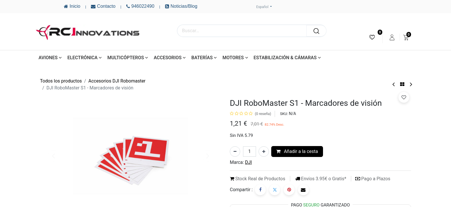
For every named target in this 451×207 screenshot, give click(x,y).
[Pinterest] (289, 189)
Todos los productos (61, 81)
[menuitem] (372, 37)
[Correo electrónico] (303, 189)
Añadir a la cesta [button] (297, 151)
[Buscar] (316, 31)
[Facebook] (260, 189)
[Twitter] (274, 189)
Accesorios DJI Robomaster (117, 81)
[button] (404, 97)
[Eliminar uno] (235, 151)
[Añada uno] (264, 151)
